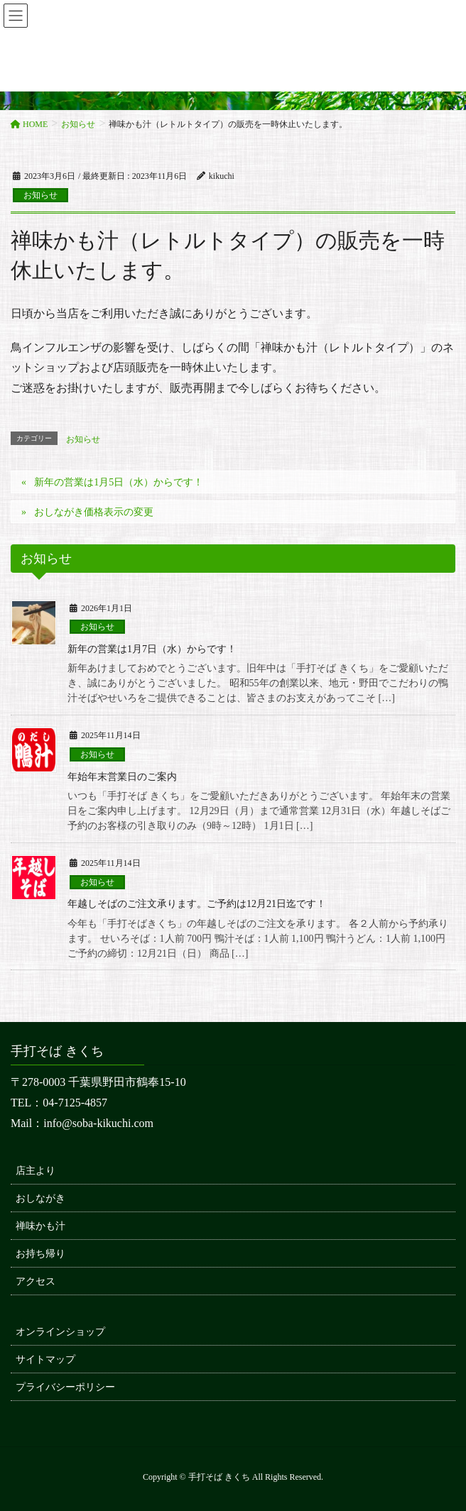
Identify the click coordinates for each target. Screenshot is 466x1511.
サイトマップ (45, 1359)
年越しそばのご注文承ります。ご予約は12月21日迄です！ (196, 904)
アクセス (35, 1281)
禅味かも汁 (40, 1226)
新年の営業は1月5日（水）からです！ (118, 482)
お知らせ (40, 195)
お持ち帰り (40, 1253)
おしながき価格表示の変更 (93, 512)
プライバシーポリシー (65, 1387)
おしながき (40, 1198)
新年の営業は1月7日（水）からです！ (152, 649)
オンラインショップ (60, 1331)
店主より (35, 1170)
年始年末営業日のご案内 (122, 776)
